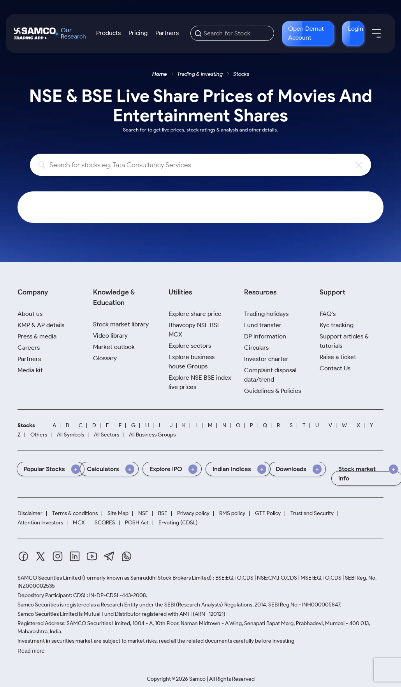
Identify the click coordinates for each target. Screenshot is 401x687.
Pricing (138, 33)
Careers (29, 347)
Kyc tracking (337, 325)
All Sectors (106, 434)
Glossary (105, 358)
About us (30, 313)
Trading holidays (266, 313)
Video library (110, 335)
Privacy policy (193, 513)
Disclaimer (30, 513)
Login (355, 28)
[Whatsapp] (126, 556)
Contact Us (335, 368)
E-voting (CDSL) (178, 522)
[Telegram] (109, 556)
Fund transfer (262, 325)
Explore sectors (190, 345)
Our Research (73, 33)
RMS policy (232, 513)
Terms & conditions (75, 513)
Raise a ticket (338, 357)
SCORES (105, 522)
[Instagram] (57, 556)
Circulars (256, 347)
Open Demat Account (306, 33)
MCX (79, 522)
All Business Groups (152, 434)
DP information (265, 336)
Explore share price (195, 313)
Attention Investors (40, 522)
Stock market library (121, 324)
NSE (143, 513)
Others (38, 434)
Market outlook (114, 347)
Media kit (30, 370)
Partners (167, 33)
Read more (31, 651)
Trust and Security (312, 513)
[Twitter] (40, 556)
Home (159, 74)
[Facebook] (23, 556)
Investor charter (266, 359)
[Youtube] (92, 556)
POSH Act (137, 522)
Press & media (37, 336)
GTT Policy (268, 513)
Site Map (117, 513)
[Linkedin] (75, 556)
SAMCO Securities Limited (49, 578)
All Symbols (70, 434)
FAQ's (328, 313)
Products (108, 33)
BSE (162, 513)
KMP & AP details (41, 325)
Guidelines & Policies (272, 390)
